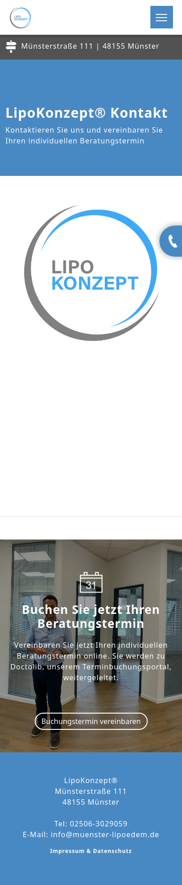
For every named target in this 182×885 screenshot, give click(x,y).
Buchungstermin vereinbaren (90, 721)
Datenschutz (112, 851)
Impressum (68, 851)
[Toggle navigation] (161, 17)
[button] (167, 21)
